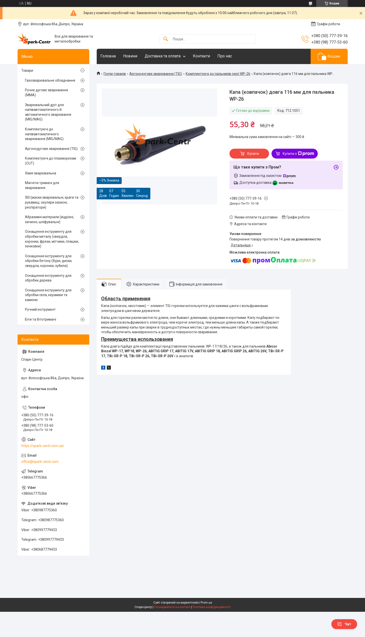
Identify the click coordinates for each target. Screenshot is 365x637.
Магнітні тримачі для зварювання (42, 185)
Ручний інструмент (40, 309)
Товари (27, 70)
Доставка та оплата (163, 56)
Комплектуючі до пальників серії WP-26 (218, 74)
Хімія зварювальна (40, 173)
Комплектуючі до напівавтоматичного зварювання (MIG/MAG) (44, 134)
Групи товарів (115, 74)
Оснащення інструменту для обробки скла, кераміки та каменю (48, 295)
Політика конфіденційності (211, 607)
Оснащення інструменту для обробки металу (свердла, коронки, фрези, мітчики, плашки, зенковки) (52, 239)
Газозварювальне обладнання (50, 80)
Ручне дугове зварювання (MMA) (46, 92)
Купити (253, 154)
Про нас (224, 56)
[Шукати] (165, 39)
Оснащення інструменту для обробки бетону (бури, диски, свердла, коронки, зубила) (48, 261)
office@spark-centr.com (40, 462)
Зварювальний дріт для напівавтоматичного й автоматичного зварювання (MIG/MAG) (48, 112)
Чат (344, 624)
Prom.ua (206, 602)
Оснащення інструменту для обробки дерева (48, 278)
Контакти (201, 56)
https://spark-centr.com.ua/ (42, 446)
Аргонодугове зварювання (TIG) (155, 74)
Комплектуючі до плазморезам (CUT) (50, 160)
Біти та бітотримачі (40, 319)
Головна (108, 56)
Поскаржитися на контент (172, 607)
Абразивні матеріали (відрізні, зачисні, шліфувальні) (49, 219)
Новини (130, 56)
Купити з (298, 153)
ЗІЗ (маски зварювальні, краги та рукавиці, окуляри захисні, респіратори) (51, 202)
